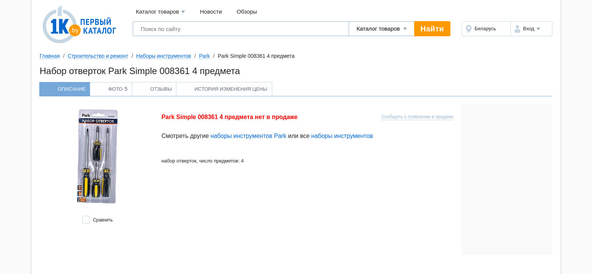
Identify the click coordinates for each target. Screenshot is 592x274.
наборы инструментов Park (249, 136)
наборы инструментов (342, 136)
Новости (211, 11)
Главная (50, 56)
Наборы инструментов (163, 56)
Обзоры (247, 11)
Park (204, 56)
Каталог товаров (160, 11)
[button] (531, 29)
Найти (432, 29)
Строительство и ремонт (98, 56)
